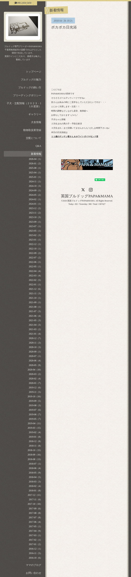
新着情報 (36, 153)
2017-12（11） (35, 495)
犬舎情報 (36, 122)
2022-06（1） (35, 262)
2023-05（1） (35, 231)
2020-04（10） (35, 369)
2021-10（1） (35, 298)
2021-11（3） (35, 293)
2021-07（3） (35, 311)
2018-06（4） (35, 468)
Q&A (38, 146)
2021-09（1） (35, 302)
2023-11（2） (35, 213)
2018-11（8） (35, 445)
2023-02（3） (35, 235)
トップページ (33, 71)
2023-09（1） (35, 222)
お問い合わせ (33, 573)
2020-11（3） (35, 342)
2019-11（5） (35, 392)
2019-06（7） (35, 414)
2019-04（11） (35, 423)
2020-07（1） (35, 356)
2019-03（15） (35, 428)
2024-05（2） (35, 195)
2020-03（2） (35, 374)
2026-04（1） (35, 159)
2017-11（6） (35, 499)
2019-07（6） (35, 410)
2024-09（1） (35, 190)
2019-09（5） (35, 401)
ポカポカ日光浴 (64, 27)
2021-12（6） (35, 289)
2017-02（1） (35, 540)
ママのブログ (33, 565)
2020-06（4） (35, 360)
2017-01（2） (35, 544)
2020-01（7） (35, 383)
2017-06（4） (35, 522)
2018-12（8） (35, 441)
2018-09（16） (35, 454)
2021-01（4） (35, 334)
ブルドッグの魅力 (31, 79)
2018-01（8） (35, 490)
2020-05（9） (35, 365)
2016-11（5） (35, 553)
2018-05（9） (35, 472)
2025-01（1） (35, 177)
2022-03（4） (35, 275)
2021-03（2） (35, 329)
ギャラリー (34, 114)
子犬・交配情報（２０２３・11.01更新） (24, 105)
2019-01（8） (35, 437)
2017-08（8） (35, 513)
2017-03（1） (35, 535)
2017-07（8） (35, 517)
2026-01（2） (35, 163)
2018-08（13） (35, 459)
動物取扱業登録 (32, 130)
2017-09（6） (35, 508)
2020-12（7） (35, 338)
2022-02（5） (35, 280)
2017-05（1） (35, 526)
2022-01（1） (35, 284)
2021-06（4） (35, 316)
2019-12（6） (35, 387)
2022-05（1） (35, 266)
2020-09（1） (35, 351)
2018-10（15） (35, 450)
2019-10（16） (35, 396)
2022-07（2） (35, 257)
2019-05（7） (35, 419)
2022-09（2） (35, 253)
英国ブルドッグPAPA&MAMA (87, 196)
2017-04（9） (35, 531)
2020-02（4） (35, 378)
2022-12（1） (35, 244)
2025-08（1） (35, 168)
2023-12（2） (35, 208)
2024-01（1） (35, 204)
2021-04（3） (35, 325)
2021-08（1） (35, 307)
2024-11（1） (35, 181)
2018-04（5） (35, 477)
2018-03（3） (35, 481)
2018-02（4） (35, 486)
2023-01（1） (35, 239)
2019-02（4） (35, 432)
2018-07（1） (35, 463)
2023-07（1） (35, 226)
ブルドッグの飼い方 (29, 87)
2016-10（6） (35, 558)
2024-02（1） (35, 199)
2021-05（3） (35, 320)
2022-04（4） (35, 271)
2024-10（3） (35, 186)
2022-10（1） (35, 248)
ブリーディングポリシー (27, 95)
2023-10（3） (35, 217)
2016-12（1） (35, 549)
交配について (33, 138)
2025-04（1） (35, 172)
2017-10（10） (35, 504)
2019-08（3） (35, 405)
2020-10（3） (35, 347)
